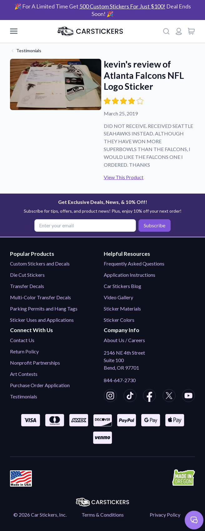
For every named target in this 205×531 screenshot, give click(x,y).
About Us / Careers (124, 340)
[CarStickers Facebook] (149, 396)
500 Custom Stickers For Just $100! (122, 6)
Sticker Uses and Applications (42, 320)
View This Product (123, 177)
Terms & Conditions (103, 515)
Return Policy (24, 351)
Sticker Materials (122, 308)
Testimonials (28, 50)
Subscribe (154, 225)
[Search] (166, 31)
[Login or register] (178, 31)
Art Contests (24, 374)
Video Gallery (118, 297)
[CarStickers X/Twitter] (169, 396)
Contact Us (22, 340)
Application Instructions (129, 275)
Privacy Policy (165, 515)
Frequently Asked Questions (134, 263)
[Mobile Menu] (14, 31)
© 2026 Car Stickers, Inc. (40, 515)
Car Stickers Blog (122, 286)
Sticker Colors (119, 320)
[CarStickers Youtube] (188, 396)
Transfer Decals (27, 286)
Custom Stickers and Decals (40, 263)
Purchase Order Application (40, 385)
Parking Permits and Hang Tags (44, 308)
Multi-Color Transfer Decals (40, 297)
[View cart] (191, 31)
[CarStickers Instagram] (110, 396)
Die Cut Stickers (27, 275)
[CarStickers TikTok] (130, 396)
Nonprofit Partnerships (35, 363)
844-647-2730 (120, 380)
